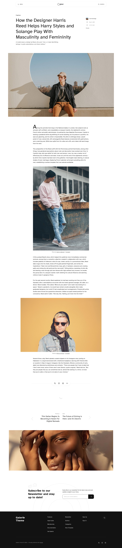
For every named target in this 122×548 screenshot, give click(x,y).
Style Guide (50, 520)
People (87, 28)
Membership (50, 524)
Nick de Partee (60, 353)
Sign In (85, 520)
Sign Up (85, 517)
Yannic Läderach (61, 252)
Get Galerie (50, 531)
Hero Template (69, 528)
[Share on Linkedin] (63, 383)
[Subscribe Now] (91, 496)
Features (49, 517)
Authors (67, 520)
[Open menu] (20, 4)
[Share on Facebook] (59, 383)
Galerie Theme (20, 519)
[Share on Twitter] (55, 383)
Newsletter (68, 517)
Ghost (41, 542)
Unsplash (68, 252)
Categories (68, 524)
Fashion (18, 15)
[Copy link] (67, 383)
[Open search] (101, 4)
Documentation (51, 528)
